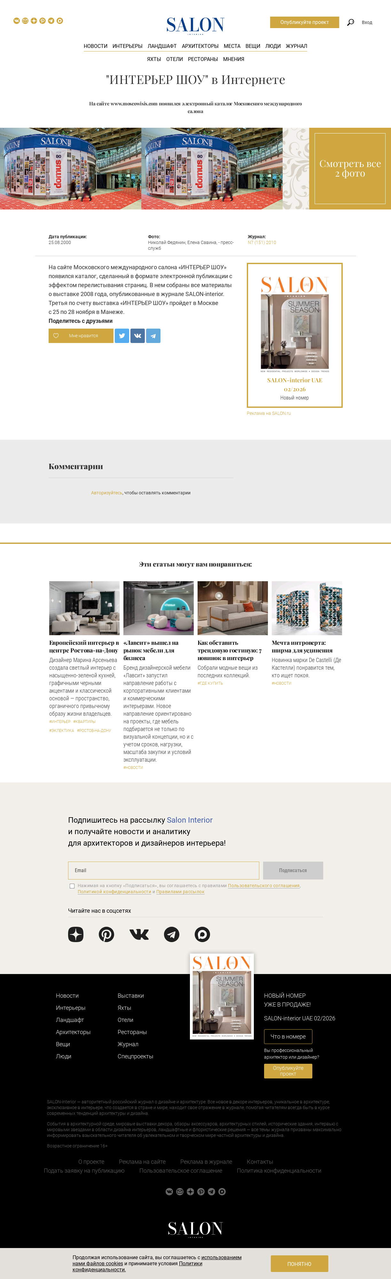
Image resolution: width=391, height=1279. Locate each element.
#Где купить (210, 683)
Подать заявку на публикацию (84, 1170)
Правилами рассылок (180, 891)
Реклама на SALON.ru (269, 413)
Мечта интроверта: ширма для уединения (302, 646)
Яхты (154, 59)
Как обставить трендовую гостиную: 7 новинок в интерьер (230, 650)
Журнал (296, 46)
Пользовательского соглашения (264, 885)
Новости (95, 46)
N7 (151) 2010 (262, 242)
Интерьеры (128, 46)
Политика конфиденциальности (279, 1170)
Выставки (131, 995)
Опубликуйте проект (304, 22)
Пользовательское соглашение (180, 1170)
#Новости (133, 768)
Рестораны (203, 59)
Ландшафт (162, 46)
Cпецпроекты (135, 1056)
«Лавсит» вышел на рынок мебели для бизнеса (150, 650)
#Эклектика (61, 731)
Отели (174, 59)
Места (232, 46)
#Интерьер (59, 722)
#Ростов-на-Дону (94, 731)
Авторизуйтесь (106, 492)
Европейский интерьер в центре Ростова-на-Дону (84, 646)
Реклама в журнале (206, 1161)
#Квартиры (84, 722)
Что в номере (288, 1036)
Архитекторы (200, 46)
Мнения (233, 59)
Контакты (260, 1161)
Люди (273, 46)
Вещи (253, 46)
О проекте (91, 1161)
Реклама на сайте (142, 1161)
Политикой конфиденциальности (115, 891)
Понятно (299, 1264)
